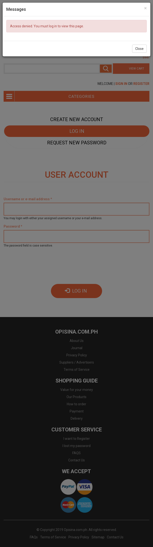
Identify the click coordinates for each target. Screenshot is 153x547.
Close (139, 49)
